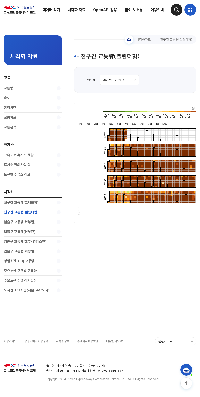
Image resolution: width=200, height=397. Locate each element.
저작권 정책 (62, 341)
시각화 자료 (76, 9)
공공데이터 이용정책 (36, 341)
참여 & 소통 (134, 9)
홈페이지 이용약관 (87, 341)
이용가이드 (10, 341)
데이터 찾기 (51, 9)
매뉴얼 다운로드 (115, 341)
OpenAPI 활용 (105, 9)
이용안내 (157, 9)
